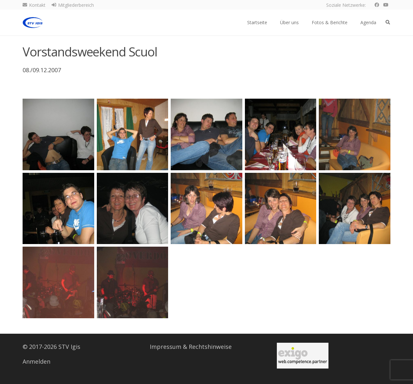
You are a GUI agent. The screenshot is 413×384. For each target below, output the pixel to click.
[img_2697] (206, 134)
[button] (388, 22)
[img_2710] (281, 208)
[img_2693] (58, 134)
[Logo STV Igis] (33, 22)
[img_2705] (354, 134)
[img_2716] (132, 282)
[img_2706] (58, 208)
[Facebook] (376, 4)
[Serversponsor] (302, 356)
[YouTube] (385, 4)
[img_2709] (206, 208)
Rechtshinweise (210, 346)
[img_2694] (132, 134)
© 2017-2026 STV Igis (51, 346)
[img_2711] (354, 208)
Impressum (165, 346)
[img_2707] (132, 208)
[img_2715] (58, 282)
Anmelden (36, 361)
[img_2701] (281, 134)
